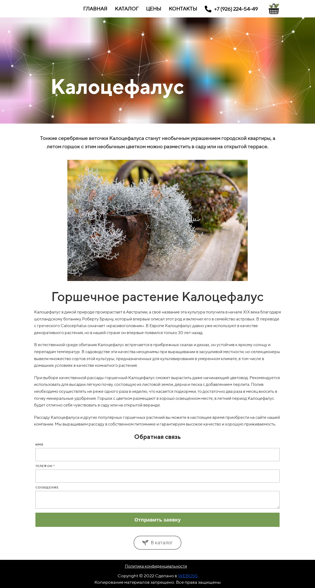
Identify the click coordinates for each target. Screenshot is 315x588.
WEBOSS (188, 575)
